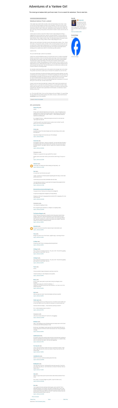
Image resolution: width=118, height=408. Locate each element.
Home (49, 399)
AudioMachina (37, 356)
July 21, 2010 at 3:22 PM (39, 253)
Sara (34, 171)
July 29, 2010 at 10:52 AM (39, 381)
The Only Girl (36, 345)
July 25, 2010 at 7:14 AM (38, 369)
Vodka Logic (36, 300)
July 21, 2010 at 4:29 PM (39, 275)
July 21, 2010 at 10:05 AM (39, 148)
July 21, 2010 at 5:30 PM (39, 295)
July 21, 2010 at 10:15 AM (39, 159)
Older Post (65, 399)
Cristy (35, 129)
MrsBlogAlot (36, 363)
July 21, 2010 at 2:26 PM (39, 245)
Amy (34, 374)
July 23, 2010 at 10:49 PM (39, 359)
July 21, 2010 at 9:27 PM (39, 310)
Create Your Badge (74, 56)
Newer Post (32, 399)
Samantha (36, 226)
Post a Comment (35, 396)
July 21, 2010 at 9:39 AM (38, 125)
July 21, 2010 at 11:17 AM (39, 185)
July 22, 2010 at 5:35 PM (39, 331)
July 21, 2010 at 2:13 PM (39, 237)
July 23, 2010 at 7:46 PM (39, 352)
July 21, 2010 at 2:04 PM (39, 229)
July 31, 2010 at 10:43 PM (39, 394)
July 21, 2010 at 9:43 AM (38, 136)
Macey (35, 279)
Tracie (35, 266)
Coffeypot (36, 249)
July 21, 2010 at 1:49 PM (39, 222)
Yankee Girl (81, 20)
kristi (35, 292)
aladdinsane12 (37, 335)
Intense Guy (36, 107)
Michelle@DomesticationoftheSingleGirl (42, 189)
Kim (34, 385)
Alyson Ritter (73, 37)
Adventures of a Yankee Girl (48, 6)
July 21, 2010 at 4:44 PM (39, 288)
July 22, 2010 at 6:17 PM (39, 341)
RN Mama (36, 321)
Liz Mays (35, 241)
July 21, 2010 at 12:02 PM (39, 199)
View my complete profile (76, 31)
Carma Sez (36, 140)
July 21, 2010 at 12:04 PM (39, 209)
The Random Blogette (38, 213)
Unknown (36, 163)
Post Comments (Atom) (40, 401)
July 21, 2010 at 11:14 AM (39, 167)
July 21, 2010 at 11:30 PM (39, 317)
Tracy (35, 233)
